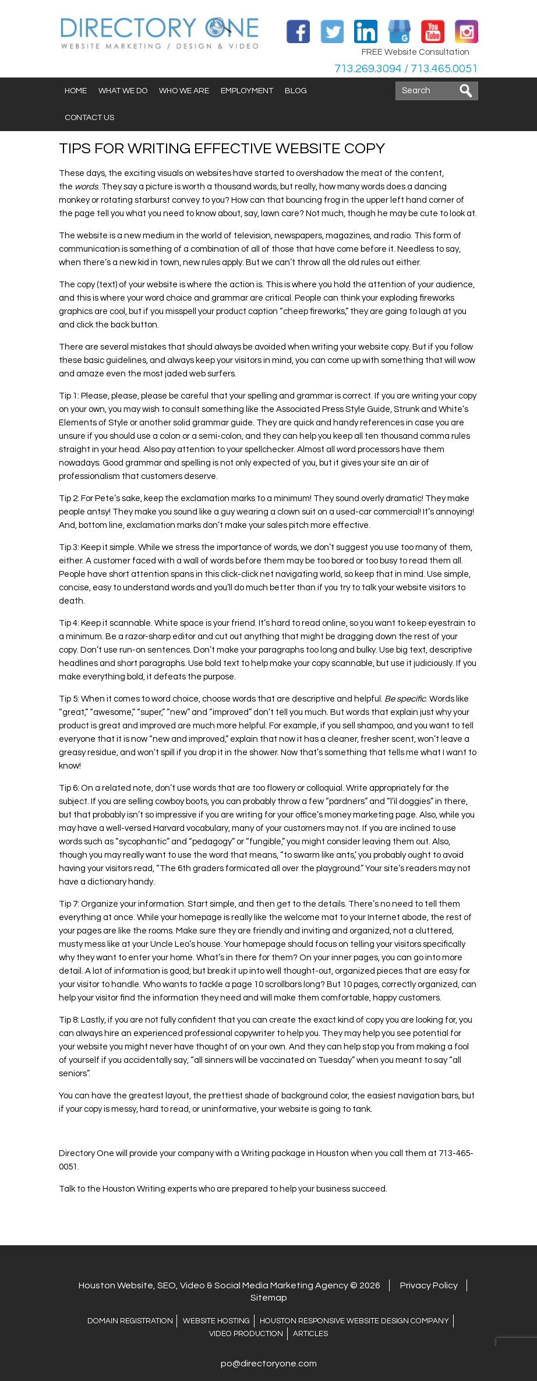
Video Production (246, 1334)
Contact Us (89, 118)
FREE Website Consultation (415, 52)
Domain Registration (135, 1321)
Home (76, 91)
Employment (247, 91)
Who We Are (184, 91)
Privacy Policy (429, 1285)
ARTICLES (309, 1334)
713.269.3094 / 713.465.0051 (405, 69)
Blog (296, 91)
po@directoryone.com (269, 1363)
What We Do (122, 91)
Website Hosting (218, 1321)
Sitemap (268, 1297)
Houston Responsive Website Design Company (351, 1321)
